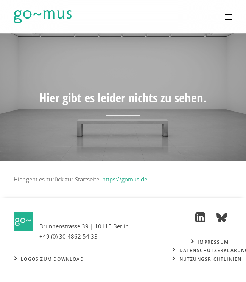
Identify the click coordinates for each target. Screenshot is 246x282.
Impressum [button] (210, 242)
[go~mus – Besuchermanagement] (43, 16)
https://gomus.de (124, 179)
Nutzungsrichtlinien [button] (206, 259)
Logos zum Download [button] (49, 259)
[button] (228, 17)
